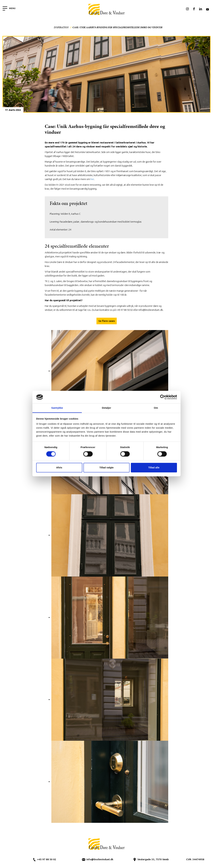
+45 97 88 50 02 (46, 859)
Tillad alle (153, 467)
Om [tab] (156, 408)
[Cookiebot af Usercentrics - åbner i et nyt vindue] (162, 397)
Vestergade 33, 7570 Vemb (153, 859)
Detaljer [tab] (106, 408)
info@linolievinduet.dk (99, 859)
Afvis (59, 467)
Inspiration (61, 27)
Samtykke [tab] (57, 408)
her (92, 179)
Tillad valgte (106, 467)
